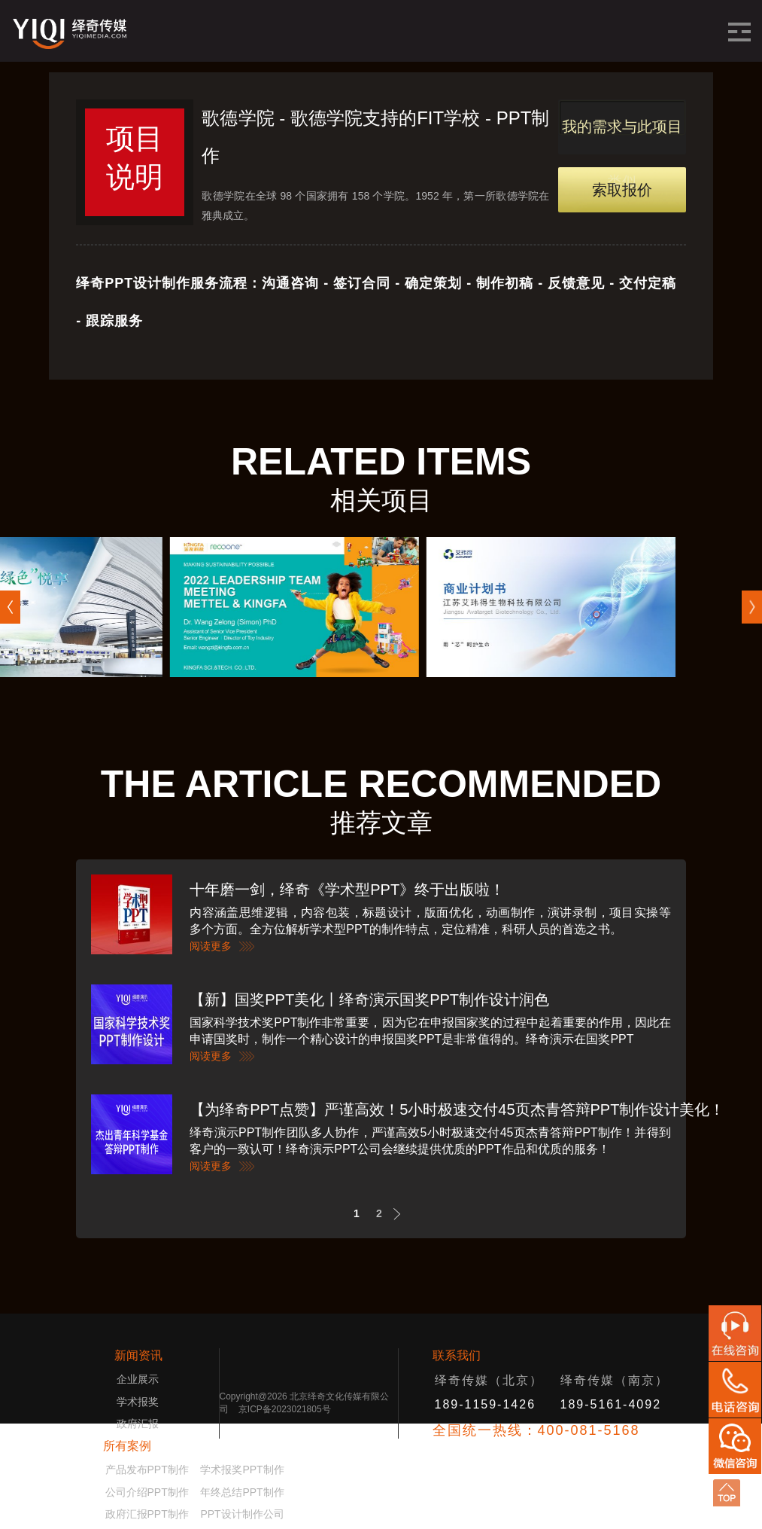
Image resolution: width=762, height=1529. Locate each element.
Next (401, 1213)
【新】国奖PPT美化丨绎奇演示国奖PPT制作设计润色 (369, 999)
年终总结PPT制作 (242, 1492)
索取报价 (622, 190)
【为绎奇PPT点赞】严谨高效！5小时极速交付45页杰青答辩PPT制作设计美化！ (457, 1109)
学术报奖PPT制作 (242, 1469)
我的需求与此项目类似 (622, 136)
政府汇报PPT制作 (147, 1514)
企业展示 (138, 1379)
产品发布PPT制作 (151, 1469)
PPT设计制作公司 (242, 1514)
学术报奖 (138, 1402)
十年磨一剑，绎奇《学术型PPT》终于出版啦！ (347, 889)
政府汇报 (138, 1424)
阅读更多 (211, 946)
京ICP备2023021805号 (284, 1409)
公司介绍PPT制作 (147, 1492)
